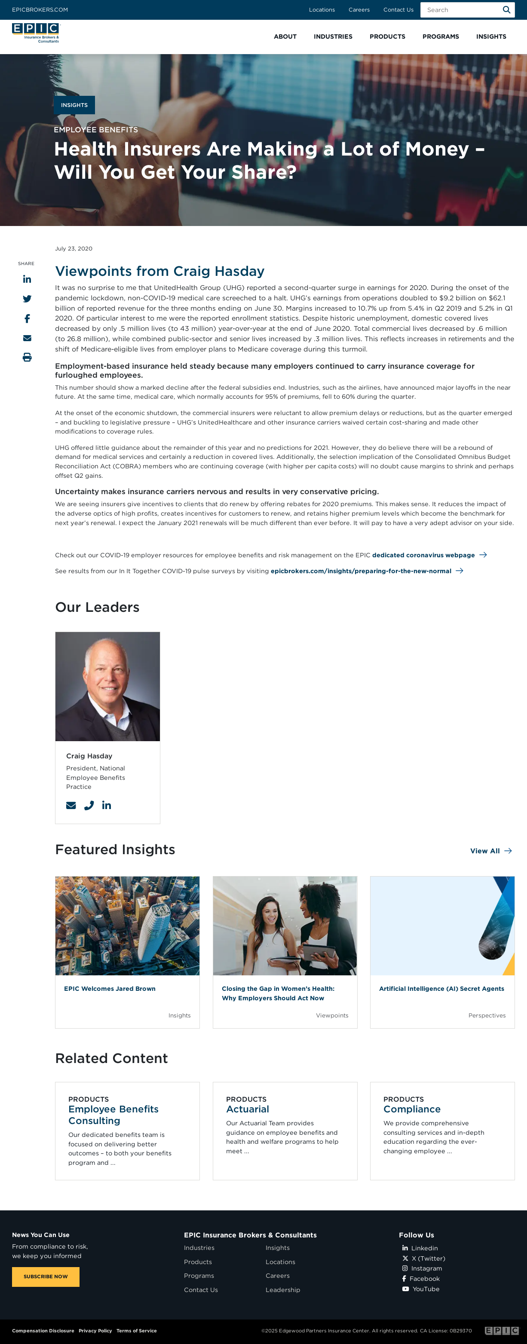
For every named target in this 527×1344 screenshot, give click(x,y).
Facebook (421, 1278)
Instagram (422, 1268)
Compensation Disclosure (43, 1331)
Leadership (283, 1289)
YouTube (421, 1288)
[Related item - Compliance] (442, 1131)
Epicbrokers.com (40, 9)
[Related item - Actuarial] (285, 1131)
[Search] (507, 10)
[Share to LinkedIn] (27, 279)
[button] (285, 37)
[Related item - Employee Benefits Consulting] (127, 1131)
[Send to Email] (27, 338)
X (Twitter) (423, 1258)
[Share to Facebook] (27, 318)
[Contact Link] (71, 805)
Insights (278, 1247)
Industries (199, 1247)
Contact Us (398, 9)
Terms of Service (136, 1331)
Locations (322, 9)
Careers (359, 9)
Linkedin (420, 1248)
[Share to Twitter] (27, 298)
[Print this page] (27, 357)
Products (198, 1261)
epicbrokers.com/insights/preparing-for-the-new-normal (361, 570)
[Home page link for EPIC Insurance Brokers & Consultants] (36, 33)
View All (485, 851)
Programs (199, 1275)
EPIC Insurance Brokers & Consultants (250, 1235)
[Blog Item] (127, 952)
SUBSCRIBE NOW (46, 1277)
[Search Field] (467, 10)
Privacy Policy (95, 1331)
